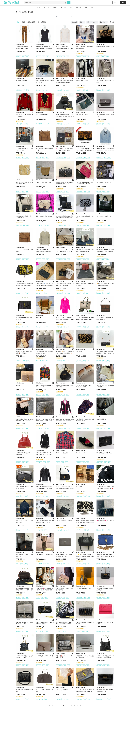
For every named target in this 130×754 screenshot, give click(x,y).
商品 (57, 16)
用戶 (72, 16)
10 (77, 705)
